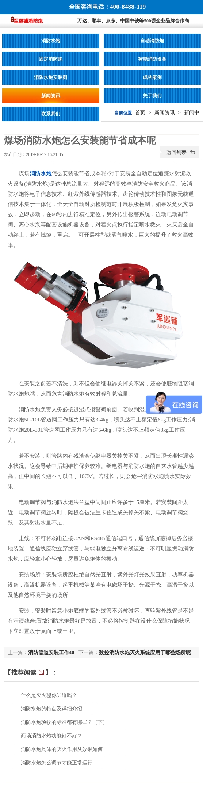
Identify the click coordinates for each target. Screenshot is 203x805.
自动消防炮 (152, 40)
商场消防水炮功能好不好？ (51, 736)
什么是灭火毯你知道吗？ (49, 695)
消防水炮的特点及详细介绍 (51, 708)
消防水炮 (50, 40)
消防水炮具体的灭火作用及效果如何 (62, 749)
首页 (140, 112)
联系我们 (50, 114)
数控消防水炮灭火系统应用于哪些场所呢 (145, 652)
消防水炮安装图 (50, 77)
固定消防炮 (50, 59)
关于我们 (152, 95)
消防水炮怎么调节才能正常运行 (56, 763)
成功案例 (152, 77)
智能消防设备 (152, 59)
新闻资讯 (50, 95)
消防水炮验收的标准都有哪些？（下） (64, 722)
